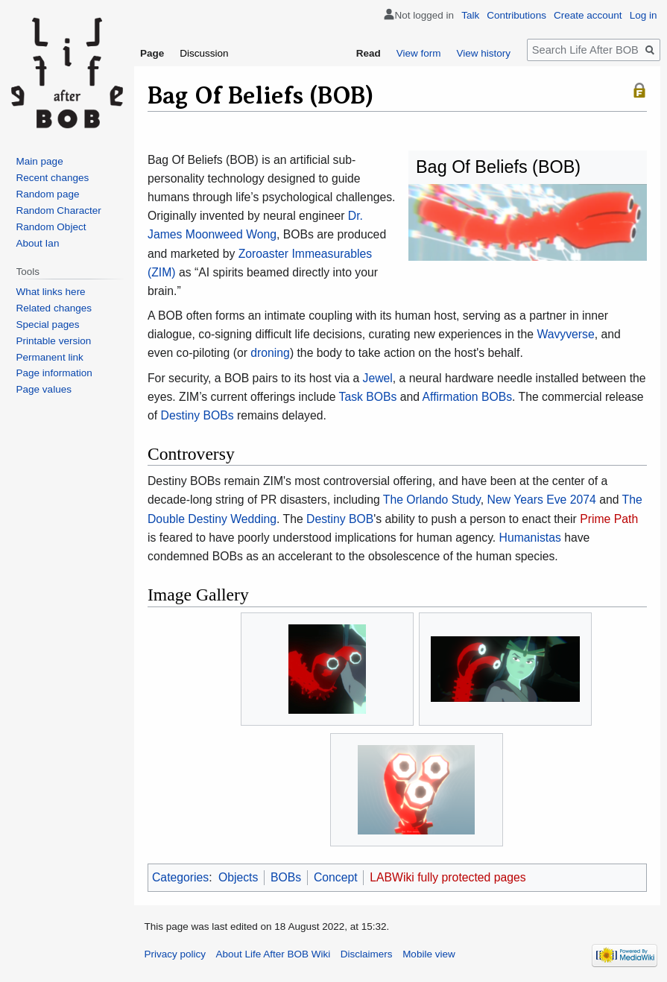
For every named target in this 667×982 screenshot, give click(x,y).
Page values (44, 389)
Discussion (204, 53)
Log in (643, 15)
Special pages (48, 324)
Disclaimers (367, 954)
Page (152, 53)
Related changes (54, 308)
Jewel (378, 378)
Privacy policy (175, 954)
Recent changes (52, 177)
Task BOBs (368, 396)
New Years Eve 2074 (541, 499)
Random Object (51, 226)
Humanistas (530, 537)
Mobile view (428, 954)
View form (418, 53)
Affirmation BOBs (468, 396)
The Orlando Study (432, 499)
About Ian (38, 243)
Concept (336, 877)
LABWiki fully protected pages (447, 877)
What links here (51, 291)
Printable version (54, 340)
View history (483, 53)
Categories (180, 877)
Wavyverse (565, 334)
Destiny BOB (339, 519)
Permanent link (49, 357)
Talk (470, 15)
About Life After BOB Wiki (273, 954)
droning (270, 352)
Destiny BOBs (197, 415)
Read (368, 53)
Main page (39, 161)
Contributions (516, 15)
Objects (238, 877)
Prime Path (609, 519)
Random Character (58, 210)
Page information (54, 372)
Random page (48, 194)
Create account (588, 15)
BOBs (286, 877)
